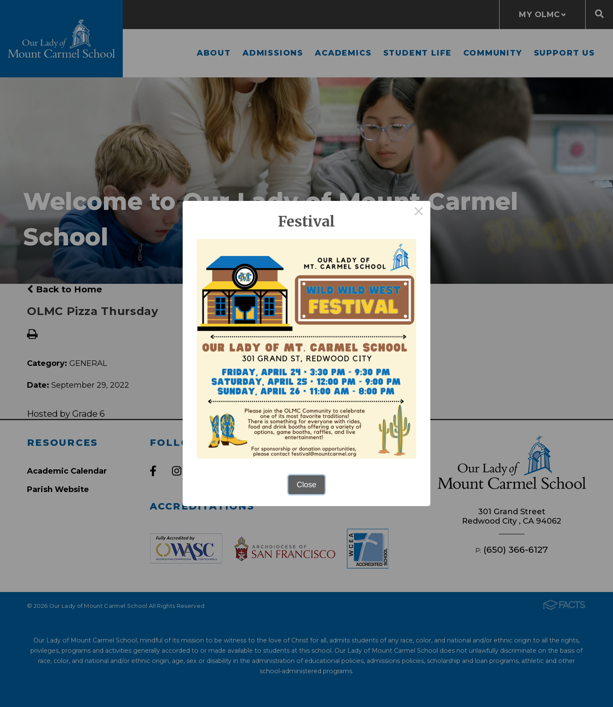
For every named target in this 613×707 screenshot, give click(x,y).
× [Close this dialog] (418, 212)
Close (306, 484)
